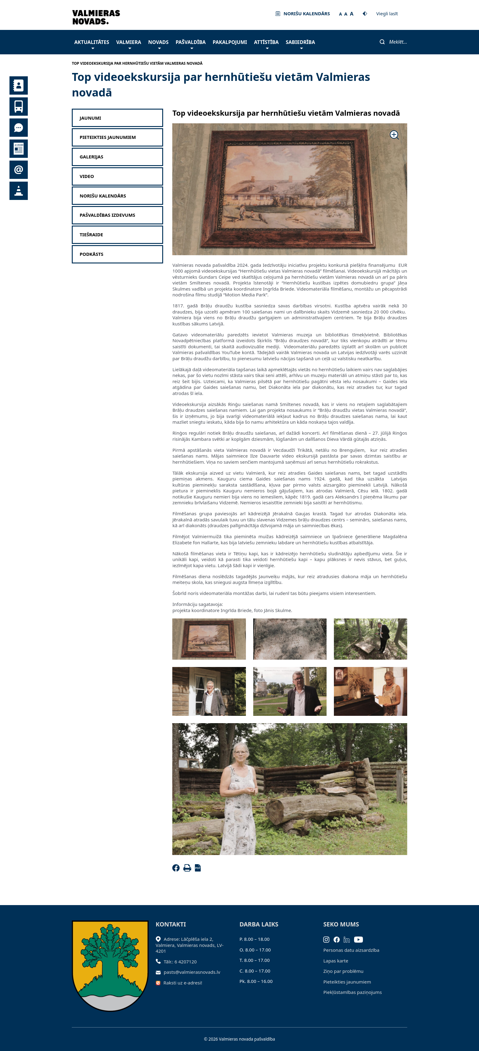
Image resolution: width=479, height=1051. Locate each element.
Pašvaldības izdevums (107, 215)
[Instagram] (328, 939)
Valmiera (128, 44)
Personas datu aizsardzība (351, 950)
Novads (158, 44)
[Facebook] (177, 870)
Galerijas (91, 157)
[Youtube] (360, 939)
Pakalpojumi (230, 42)
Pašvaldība (191, 44)
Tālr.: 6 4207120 (180, 962)
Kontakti (18, 85)
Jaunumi (18, 149)
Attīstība (266, 44)
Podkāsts (92, 254)
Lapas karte (335, 961)
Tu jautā (18, 127)
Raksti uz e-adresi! (182, 983)
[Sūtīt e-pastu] (160, 972)
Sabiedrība (300, 44)
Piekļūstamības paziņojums (352, 992)
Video (87, 176)
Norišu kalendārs (103, 196)
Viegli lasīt (387, 13)
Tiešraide (91, 234)
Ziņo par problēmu (343, 971)
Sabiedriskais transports (18, 106)
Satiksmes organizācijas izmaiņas (18, 191)
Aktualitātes (91, 44)
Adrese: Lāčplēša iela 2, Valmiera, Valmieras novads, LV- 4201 (190, 945)
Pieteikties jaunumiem (18, 170)
